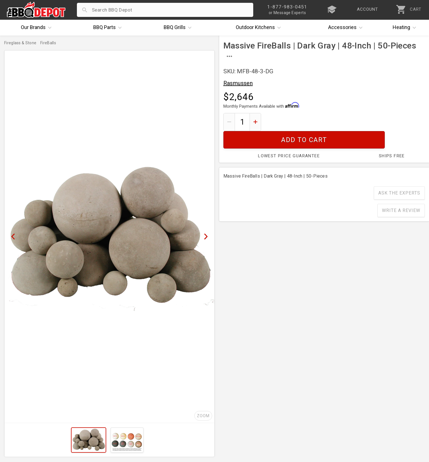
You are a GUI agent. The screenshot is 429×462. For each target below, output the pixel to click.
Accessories (346, 28)
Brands (37, 28)
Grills (179, 28)
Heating (406, 28)
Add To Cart (345, 122)
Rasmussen (238, 83)
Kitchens (259, 28)
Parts (108, 28)
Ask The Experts (399, 175)
